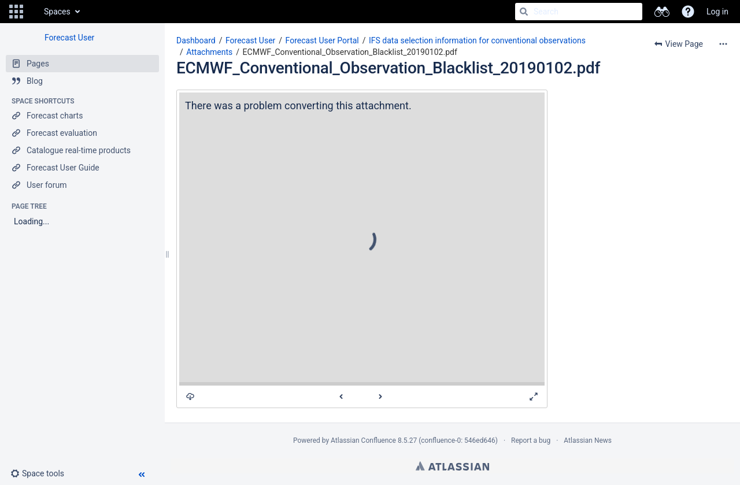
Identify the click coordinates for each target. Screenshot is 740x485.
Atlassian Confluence (363, 440)
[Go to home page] (32, 11)
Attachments (209, 52)
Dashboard (196, 40)
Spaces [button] (57, 11)
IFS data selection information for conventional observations (477, 40)
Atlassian (452, 465)
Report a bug (530, 440)
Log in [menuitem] (717, 11)
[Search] (523, 11)
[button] (16, 11)
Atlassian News (588, 440)
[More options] (723, 44)
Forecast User (69, 37)
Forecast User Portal (322, 40)
